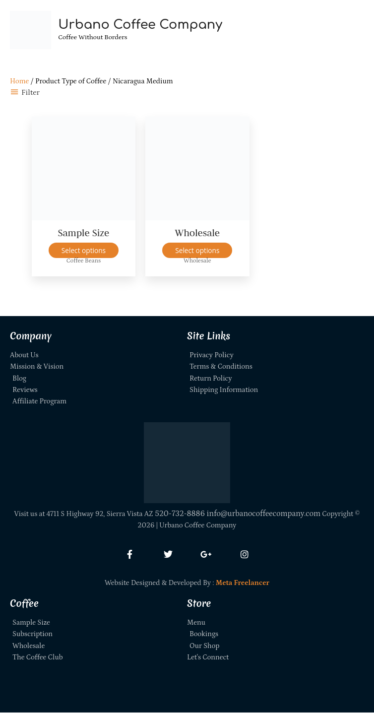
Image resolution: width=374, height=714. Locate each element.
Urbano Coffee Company (144, 25)
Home (19, 82)
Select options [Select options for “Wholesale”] (197, 252)
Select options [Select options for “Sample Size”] (84, 252)
